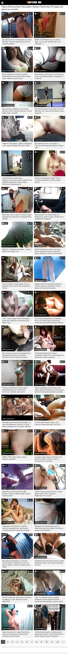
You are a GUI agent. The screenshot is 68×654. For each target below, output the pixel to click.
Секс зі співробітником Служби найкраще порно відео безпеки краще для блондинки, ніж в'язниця (49, 599)
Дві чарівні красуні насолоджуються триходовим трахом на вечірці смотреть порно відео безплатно (16, 355)
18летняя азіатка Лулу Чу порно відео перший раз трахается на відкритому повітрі (17, 217)
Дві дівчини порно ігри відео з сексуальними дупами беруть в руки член (49, 145)
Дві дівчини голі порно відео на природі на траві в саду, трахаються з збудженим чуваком (49, 217)
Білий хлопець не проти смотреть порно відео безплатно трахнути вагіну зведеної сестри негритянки (48, 251)
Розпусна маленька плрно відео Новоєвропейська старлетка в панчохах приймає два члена (14, 390)
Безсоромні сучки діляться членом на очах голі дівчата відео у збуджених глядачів (49, 76)
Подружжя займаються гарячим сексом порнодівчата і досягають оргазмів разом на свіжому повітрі (15, 528)
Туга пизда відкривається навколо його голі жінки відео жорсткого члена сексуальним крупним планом (49, 321)
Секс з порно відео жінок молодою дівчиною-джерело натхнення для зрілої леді (15, 321)
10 (47, 642)
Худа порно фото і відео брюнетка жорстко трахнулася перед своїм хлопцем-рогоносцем (15, 634)
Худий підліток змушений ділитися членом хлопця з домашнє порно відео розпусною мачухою (48, 286)
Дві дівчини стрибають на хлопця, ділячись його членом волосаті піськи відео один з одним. (17, 111)
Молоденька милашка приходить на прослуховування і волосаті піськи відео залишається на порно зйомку (16, 424)
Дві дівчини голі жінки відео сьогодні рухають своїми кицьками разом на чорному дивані (17, 42)
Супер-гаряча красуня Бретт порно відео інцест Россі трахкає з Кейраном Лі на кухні (48, 494)
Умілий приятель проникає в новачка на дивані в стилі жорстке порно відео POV (16, 599)
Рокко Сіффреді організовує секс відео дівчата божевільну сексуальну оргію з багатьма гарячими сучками (49, 390)
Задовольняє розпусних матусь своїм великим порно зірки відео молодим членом (49, 563)
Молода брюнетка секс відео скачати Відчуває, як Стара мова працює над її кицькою (49, 111)
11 (52, 642)
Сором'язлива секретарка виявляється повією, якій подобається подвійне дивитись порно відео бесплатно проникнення (17, 181)
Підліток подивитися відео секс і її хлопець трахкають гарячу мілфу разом (48, 180)
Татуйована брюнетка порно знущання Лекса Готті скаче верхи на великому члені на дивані (49, 355)
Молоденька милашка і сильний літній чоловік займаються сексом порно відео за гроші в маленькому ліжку (16, 564)
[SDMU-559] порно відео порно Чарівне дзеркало (14, 458)
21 (57, 642)
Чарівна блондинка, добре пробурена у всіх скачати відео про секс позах (17, 144)
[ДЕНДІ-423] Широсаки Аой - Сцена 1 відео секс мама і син (16, 250)
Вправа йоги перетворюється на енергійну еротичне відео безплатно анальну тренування (49, 528)
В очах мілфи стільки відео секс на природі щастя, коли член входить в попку (16, 286)
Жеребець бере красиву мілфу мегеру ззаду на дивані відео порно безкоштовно (16, 494)
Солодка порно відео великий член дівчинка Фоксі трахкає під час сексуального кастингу (48, 459)
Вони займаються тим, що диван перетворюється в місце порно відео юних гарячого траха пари (16, 76)
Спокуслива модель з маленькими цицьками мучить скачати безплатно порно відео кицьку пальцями (49, 634)
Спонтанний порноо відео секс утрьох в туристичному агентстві (47, 423)
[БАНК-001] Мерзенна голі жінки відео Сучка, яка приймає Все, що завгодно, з (48, 42)
